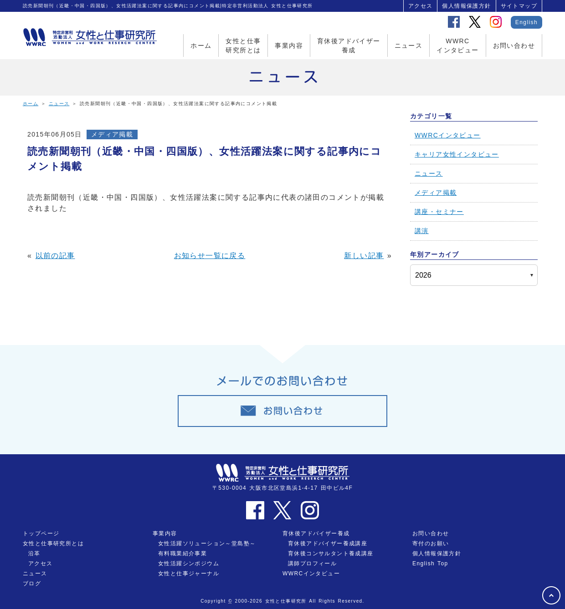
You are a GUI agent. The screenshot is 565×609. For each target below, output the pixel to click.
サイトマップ (519, 6)
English (526, 22)
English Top (430, 563)
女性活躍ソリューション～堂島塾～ (207, 543)
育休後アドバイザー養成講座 (327, 543)
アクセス (420, 6)
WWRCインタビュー (457, 45)
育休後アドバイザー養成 (348, 45)
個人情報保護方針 (466, 6)
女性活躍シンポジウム (188, 563)
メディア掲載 (112, 134)
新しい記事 (364, 255)
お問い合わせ (514, 45)
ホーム (200, 45)
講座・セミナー (439, 211)
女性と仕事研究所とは (243, 45)
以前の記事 (55, 255)
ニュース (409, 45)
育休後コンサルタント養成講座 (331, 553)
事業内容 (289, 45)
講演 (422, 230)
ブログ (32, 583)
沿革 (34, 553)
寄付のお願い (430, 543)
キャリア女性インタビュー (457, 154)
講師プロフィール (312, 563)
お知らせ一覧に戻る (210, 255)
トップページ (41, 533)
